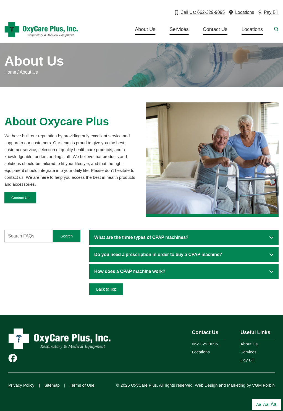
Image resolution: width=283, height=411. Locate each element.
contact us (13, 177)
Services (179, 29)
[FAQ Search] (28, 236)
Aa (258, 404)
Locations (252, 29)
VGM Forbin (263, 385)
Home (10, 72)
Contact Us (215, 29)
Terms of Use (82, 385)
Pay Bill (247, 360)
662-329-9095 (205, 344)
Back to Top (106, 289)
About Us (145, 29)
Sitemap (52, 385)
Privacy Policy (21, 385)
